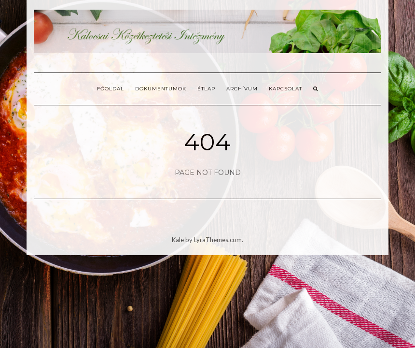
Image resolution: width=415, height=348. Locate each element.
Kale (178, 240)
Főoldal (110, 89)
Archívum (242, 89)
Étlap (206, 89)
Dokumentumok (160, 89)
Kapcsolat (285, 89)
